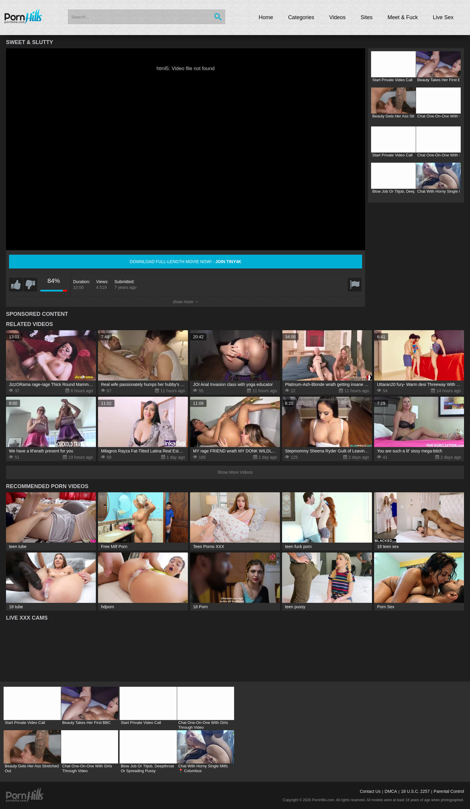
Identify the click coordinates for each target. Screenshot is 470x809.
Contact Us (370, 791)
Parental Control (449, 791)
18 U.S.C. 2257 (415, 791)
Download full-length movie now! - (185, 261)
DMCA (391, 791)
